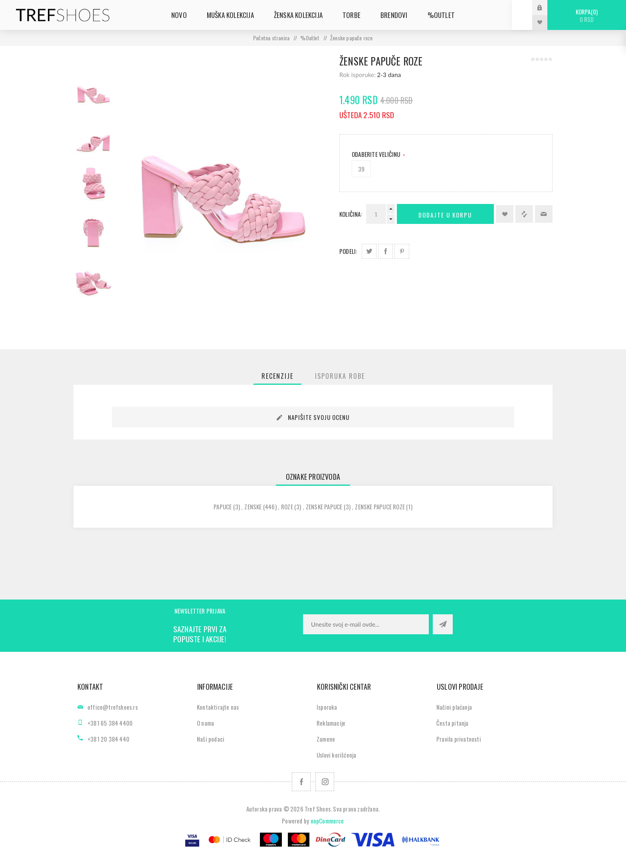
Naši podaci (210, 738)
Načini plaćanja (454, 707)
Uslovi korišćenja (336, 754)
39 (361, 168)
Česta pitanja (452, 722)
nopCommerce (327, 820)
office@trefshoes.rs (112, 707)
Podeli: (348, 251)
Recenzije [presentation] (277, 376)
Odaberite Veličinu (377, 154)
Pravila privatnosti (458, 738)
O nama (205, 722)
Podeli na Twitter (369, 251)
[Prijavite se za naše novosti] (366, 624)
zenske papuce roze (380, 506)
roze (287, 506)
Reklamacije (331, 722)
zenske (252, 506)
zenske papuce (324, 506)
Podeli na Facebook (385, 251)
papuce (223, 506)
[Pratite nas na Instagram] (324, 781)
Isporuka (327, 707)
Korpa (586, 15)
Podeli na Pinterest (401, 251)
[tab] (277, 376)
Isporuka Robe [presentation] (340, 376)
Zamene (326, 738)
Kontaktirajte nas (218, 707)
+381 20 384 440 (108, 738)
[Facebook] (301, 781)
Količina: (350, 214)
